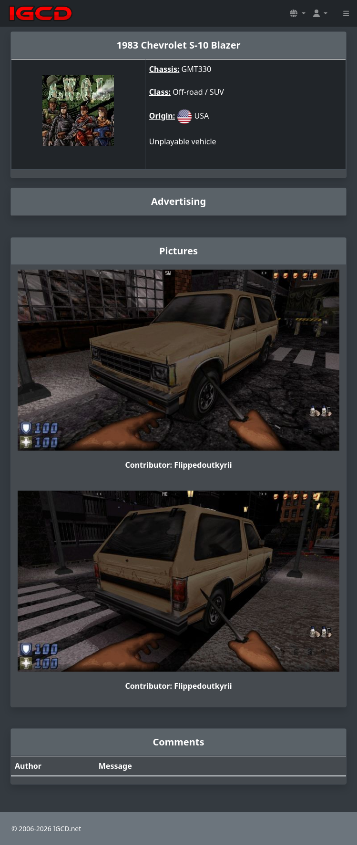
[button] (297, 13)
